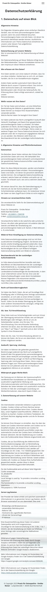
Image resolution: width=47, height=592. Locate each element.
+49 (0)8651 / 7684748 (16, 214)
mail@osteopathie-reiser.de (17, 216)
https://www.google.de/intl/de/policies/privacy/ (19, 573)
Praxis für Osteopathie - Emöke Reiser (17, 3)
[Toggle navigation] (43, 3)
